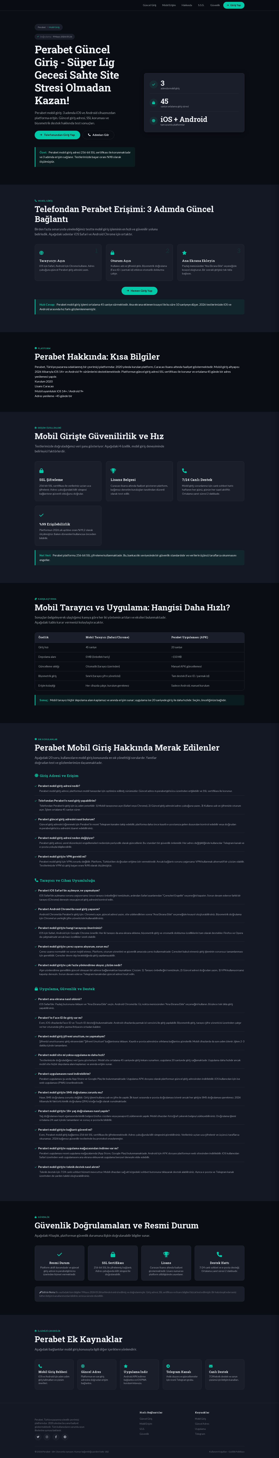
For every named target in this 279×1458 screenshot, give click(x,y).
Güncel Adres (202, 1423)
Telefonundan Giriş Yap (57, 134)
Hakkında (187, 5)
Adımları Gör (98, 134)
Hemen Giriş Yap (139, 290)
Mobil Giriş (200, 1418)
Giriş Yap (234, 5)
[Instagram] (47, 1437)
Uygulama (200, 1428)
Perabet (42, 27)
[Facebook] (56, 1437)
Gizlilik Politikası (236, 1451)
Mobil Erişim (169, 5)
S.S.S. (201, 5)
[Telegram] (65, 1437)
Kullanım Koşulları (218, 1451)
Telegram (200, 1433)
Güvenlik (215, 5)
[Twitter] (38, 1437)
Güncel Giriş (149, 5)
